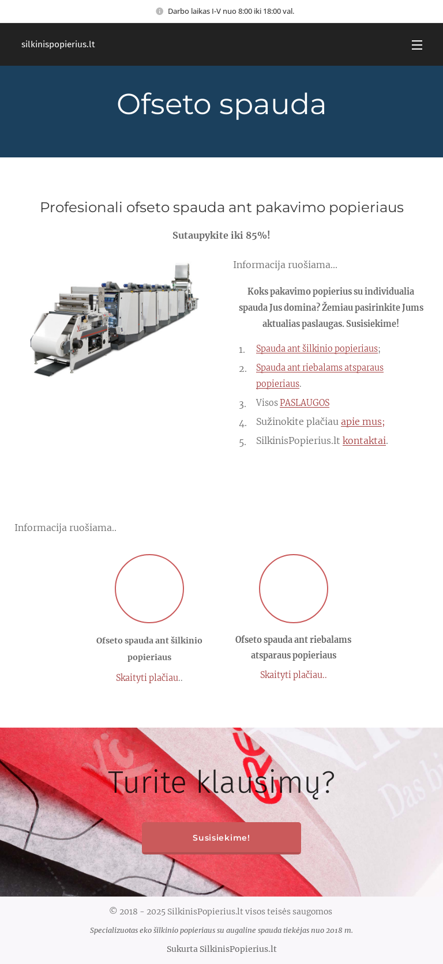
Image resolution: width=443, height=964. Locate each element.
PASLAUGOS (304, 403)
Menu (417, 45)
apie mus (361, 421)
